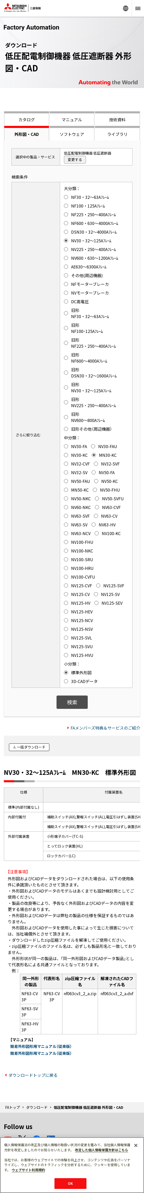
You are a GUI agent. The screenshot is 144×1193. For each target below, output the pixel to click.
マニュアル (72, 119)
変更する (75, 159)
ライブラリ (117, 134)
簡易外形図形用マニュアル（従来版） (41, 1046)
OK (70, 1183)
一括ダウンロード (31, 747)
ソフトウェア (72, 134)
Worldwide (125, 8)
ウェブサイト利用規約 (28, 1169)
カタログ (26, 119)
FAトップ (12, 1107)
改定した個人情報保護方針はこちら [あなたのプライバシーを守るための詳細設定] (101, 1149)
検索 (72, 702)
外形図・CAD (26, 134)
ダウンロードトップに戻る (33, 1075)
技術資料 (117, 119)
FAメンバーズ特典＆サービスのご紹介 (105, 728)
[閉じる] (135, 1145)
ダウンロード (37, 1107)
